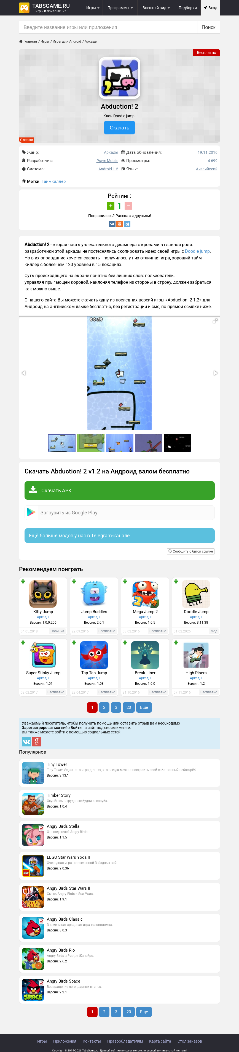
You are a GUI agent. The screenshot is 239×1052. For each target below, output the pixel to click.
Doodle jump (197, 251)
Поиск (209, 27)
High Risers (196, 672)
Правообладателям (125, 1041)
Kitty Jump (43, 611)
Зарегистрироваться (41, 727)
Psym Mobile (107, 160)
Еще (144, 707)
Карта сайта (160, 1041)
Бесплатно (206, 52)
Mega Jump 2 (145, 611)
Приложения (64, 1041)
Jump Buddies (94, 611)
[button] (215, 320)
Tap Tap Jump (94, 672)
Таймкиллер (54, 181)
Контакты (92, 1041)
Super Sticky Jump (43, 672)
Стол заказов (190, 1041)
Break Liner (145, 672)
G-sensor (26, 140)
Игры (42, 1041)
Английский (206, 169)
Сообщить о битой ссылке (190, 551)
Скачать (119, 128)
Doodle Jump (196, 611)
